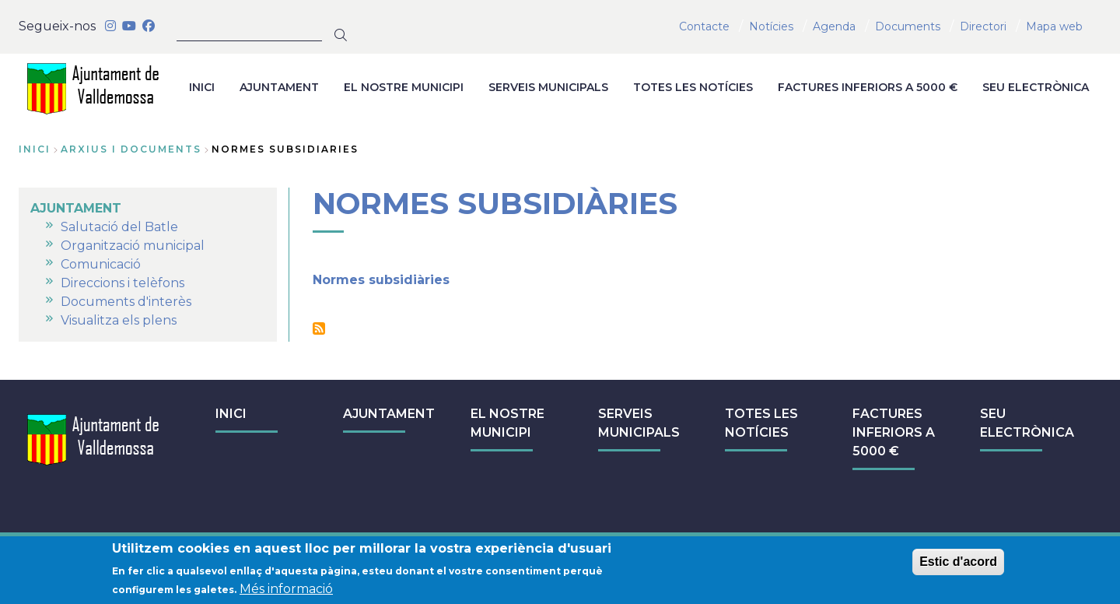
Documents (907, 26)
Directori (983, 26)
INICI (231, 413)
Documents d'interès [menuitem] (126, 301)
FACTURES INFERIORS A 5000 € (893, 432)
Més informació (286, 591)
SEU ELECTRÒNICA (1027, 423)
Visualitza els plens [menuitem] (119, 320)
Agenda (834, 26)
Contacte (704, 26)
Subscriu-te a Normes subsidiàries (319, 328)
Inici (35, 149)
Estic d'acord (958, 564)
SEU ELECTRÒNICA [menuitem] (1035, 87)
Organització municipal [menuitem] (133, 245)
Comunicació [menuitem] (101, 264)
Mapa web (1054, 26)
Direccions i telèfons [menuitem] (122, 283)
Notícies (771, 26)
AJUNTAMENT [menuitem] (279, 87)
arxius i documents (131, 149)
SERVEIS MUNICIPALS (639, 423)
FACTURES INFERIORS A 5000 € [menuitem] (867, 87)
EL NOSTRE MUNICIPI (507, 423)
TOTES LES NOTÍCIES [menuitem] (693, 87)
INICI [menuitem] (202, 87)
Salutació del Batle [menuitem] (119, 226)
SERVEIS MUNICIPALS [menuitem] (548, 87)
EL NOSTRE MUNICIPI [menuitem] (404, 87)
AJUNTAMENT (389, 413)
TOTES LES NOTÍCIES (761, 423)
